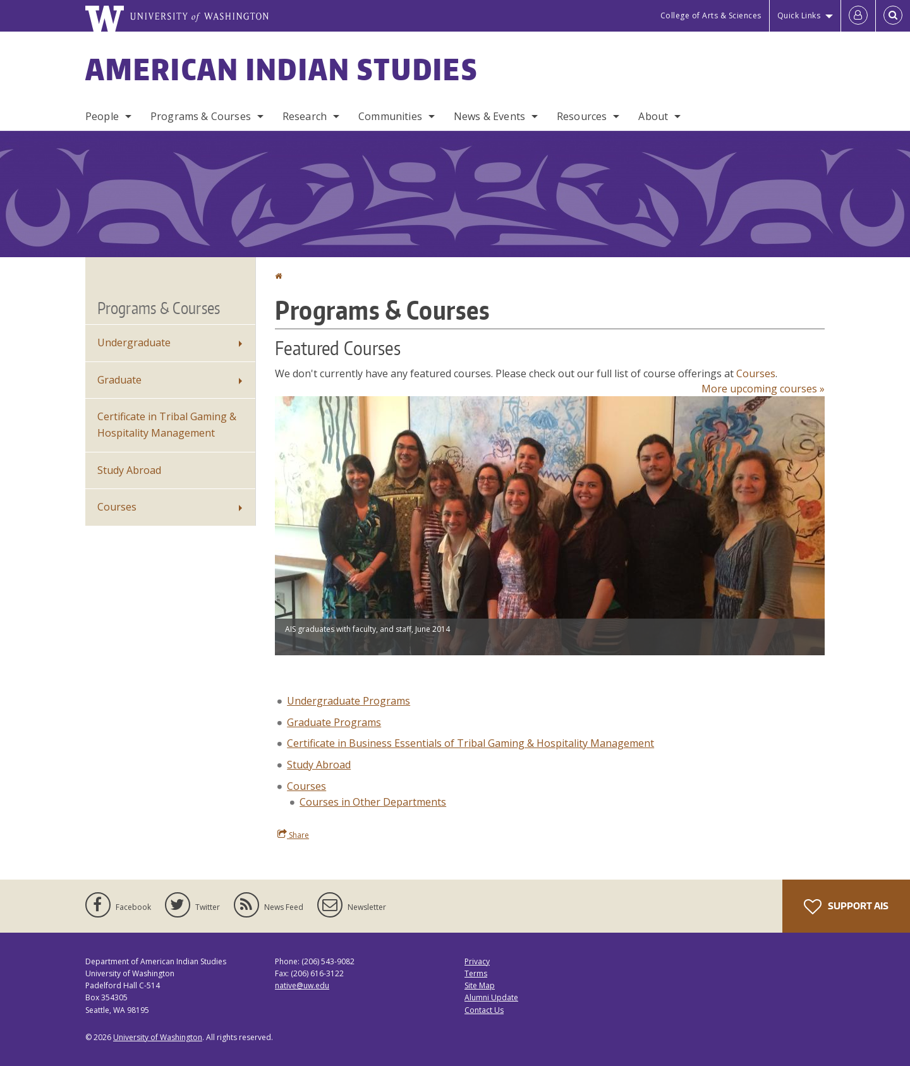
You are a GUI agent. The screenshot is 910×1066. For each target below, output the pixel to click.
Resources (582, 116)
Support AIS (846, 907)
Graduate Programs (334, 722)
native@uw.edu (302, 985)
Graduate (119, 380)
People (102, 116)
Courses (755, 373)
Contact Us (484, 1010)
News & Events (489, 116)
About (653, 116)
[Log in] (858, 16)
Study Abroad (319, 765)
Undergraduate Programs (348, 701)
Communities (390, 116)
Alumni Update (491, 997)
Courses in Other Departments (373, 802)
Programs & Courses (200, 116)
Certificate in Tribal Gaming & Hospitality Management (166, 424)
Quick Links (799, 15)
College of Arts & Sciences (710, 15)
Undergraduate (134, 342)
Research (304, 116)
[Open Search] (893, 16)
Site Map (479, 985)
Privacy (477, 961)
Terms (475, 973)
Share (293, 834)
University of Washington (157, 1037)
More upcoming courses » (763, 389)
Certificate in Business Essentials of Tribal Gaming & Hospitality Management (470, 743)
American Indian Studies (281, 68)
